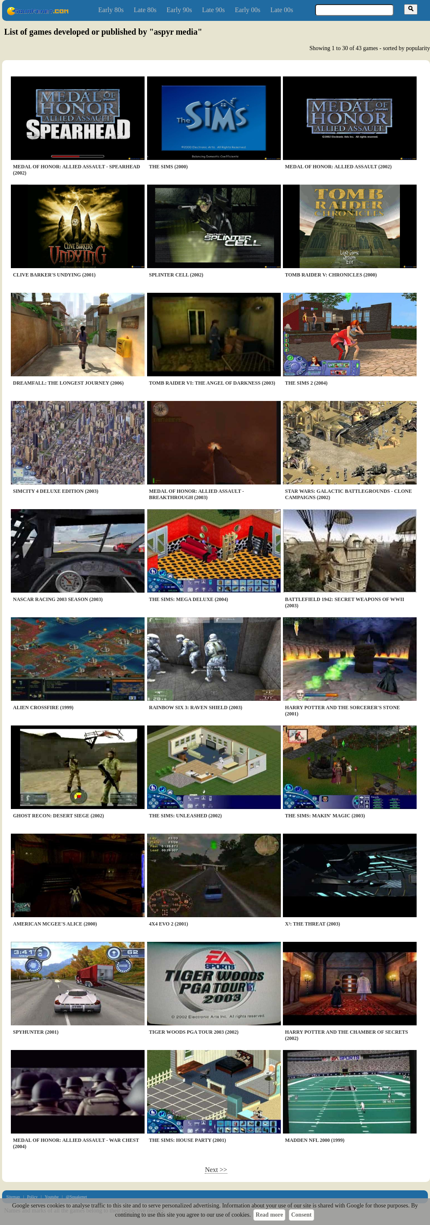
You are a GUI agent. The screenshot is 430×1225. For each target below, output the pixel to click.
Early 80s (111, 9)
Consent (301, 1215)
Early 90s (179, 9)
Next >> (216, 1169)
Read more (269, 1215)
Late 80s (145, 9)
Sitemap (13, 1197)
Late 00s (281, 9)
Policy (32, 1197)
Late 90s (213, 9)
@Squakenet (76, 1197)
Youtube (52, 1197)
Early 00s (247, 9)
